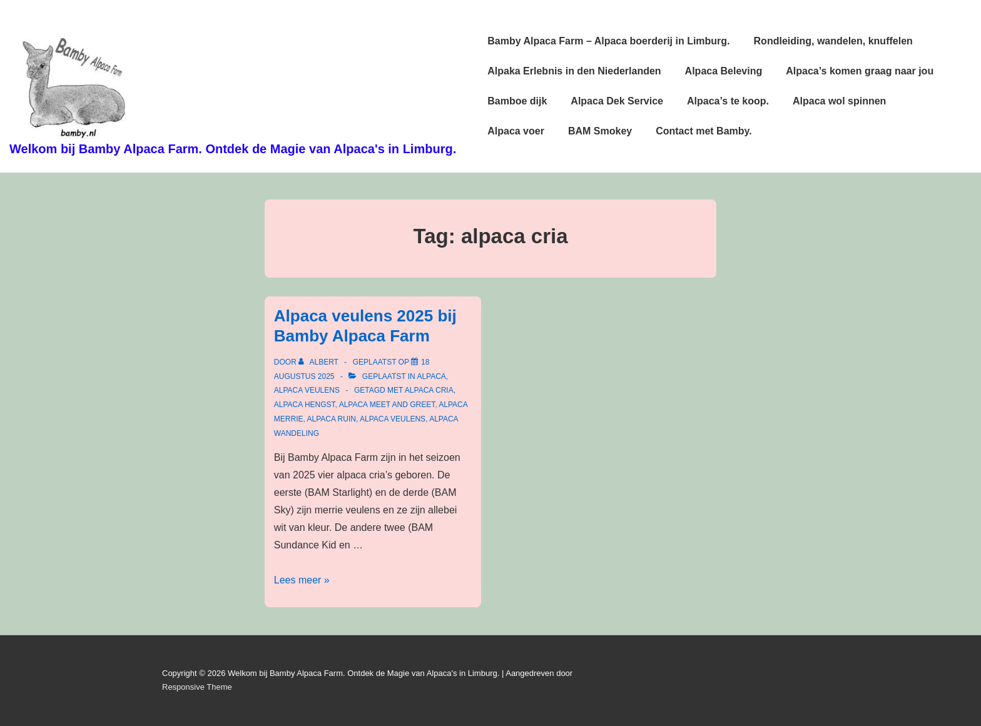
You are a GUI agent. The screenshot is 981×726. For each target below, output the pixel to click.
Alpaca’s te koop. (728, 101)
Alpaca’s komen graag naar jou (859, 71)
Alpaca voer (515, 131)
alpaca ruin (331, 419)
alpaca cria (429, 390)
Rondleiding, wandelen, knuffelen (833, 41)
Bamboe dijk (517, 101)
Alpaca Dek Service (617, 101)
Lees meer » (302, 580)
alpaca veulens (307, 390)
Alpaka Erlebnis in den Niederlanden (574, 71)
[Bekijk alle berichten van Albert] (319, 362)
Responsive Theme (197, 687)
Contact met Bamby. (704, 131)
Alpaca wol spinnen (839, 101)
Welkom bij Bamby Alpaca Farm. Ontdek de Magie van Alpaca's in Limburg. (232, 149)
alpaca (431, 376)
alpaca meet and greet (387, 404)
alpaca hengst (304, 404)
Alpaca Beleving (724, 71)
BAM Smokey (600, 131)
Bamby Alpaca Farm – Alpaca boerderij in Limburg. (608, 41)
